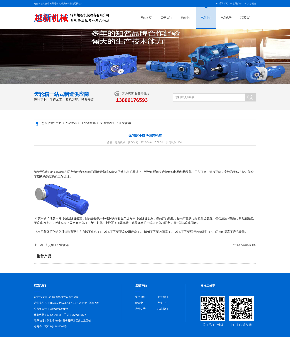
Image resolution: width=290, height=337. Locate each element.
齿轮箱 (61, 172)
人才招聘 (251, 3)
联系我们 (246, 17)
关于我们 (166, 17)
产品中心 (206, 17)
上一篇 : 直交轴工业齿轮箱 (51, 245)
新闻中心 (186, 17)
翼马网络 (94, 303)
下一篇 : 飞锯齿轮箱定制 (244, 244)
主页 (59, 123)
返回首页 (223, 3)
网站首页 (146, 17)
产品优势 (226, 17)
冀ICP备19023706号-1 (56, 326)
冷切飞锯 (53, 172)
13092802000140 (59, 308)
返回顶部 (140, 297)
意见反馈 (237, 3)
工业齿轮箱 (88, 123)
